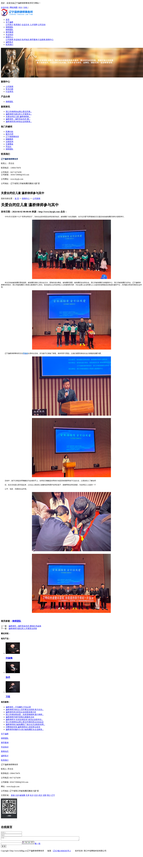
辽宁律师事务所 (12, 137)
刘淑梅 (9, 658)
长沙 (32, 795)
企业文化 (25, 25)
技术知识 (26, 40)
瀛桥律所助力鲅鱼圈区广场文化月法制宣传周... (25, 724)
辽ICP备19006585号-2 (62, 851)
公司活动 (41, 25)
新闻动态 (5, 751)
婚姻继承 (9, 139)
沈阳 (44, 795)
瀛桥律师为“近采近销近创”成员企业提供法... (24, 719)
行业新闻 (42, 40)
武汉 (40, 795)
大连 (17, 795)
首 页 (17, 198)
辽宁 (53, 795)
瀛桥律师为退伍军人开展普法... (19, 114)
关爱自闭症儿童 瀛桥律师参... (18, 117)
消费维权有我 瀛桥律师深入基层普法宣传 (23, 727)
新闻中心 (9, 37)
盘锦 (13, 795)
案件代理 (9, 134)
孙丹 (8, 677)
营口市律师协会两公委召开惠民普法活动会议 (25, 722)
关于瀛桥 (9, 22)
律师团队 (9, 27)
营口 (49, 795)
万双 (8, 696)
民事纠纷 (9, 132)
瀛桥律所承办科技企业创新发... (19, 122)
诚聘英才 (9, 42)
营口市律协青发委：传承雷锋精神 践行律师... (25, 714)
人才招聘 (33, 25)
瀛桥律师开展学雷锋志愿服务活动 (20, 717)
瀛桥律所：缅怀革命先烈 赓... (18, 119)
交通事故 (9, 144)
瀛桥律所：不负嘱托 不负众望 (18, 707)
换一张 (37, 844)
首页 (7, 20)
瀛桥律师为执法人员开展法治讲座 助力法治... (25, 709)
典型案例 (9, 32)
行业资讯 (9, 92)
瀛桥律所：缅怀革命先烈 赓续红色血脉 (25, 626)
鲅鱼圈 (22, 795)
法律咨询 (9, 142)
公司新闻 (10, 40)
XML (25, 7)
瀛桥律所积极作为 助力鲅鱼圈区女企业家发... (25, 729)
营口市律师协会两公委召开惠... (19, 112)
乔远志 (8, 147)
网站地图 (13, 7)
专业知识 (9, 35)
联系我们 (17, 25)
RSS (20, 7)
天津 (27, 795)
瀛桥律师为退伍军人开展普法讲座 (23, 628)
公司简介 (9, 25)
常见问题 (9, 89)
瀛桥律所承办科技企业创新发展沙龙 (21, 712)
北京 (36, 795)
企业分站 (5, 7)
